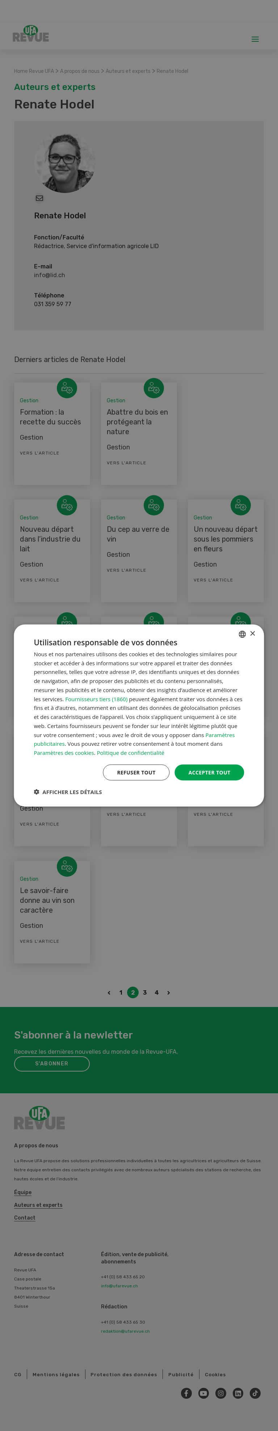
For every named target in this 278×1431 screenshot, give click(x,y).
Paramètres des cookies (64, 752)
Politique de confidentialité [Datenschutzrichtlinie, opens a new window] (130, 752)
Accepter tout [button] (209, 772)
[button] (68, 792)
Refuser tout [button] (136, 772)
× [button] (252, 633)
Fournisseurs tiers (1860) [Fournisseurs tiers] (96, 698)
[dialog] (139, 715)
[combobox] (242, 634)
